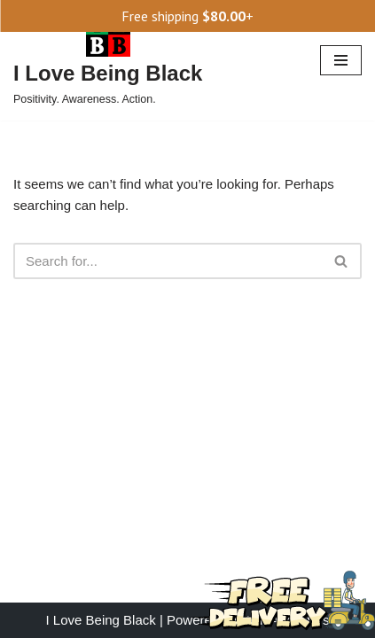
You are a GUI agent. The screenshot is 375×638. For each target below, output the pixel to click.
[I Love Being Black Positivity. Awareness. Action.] (107, 60)
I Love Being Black (101, 619)
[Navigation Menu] (341, 60)
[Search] (167, 261)
